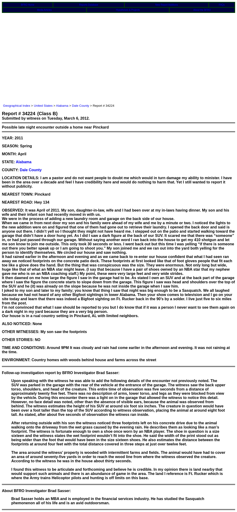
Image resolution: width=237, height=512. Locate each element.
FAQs (222, 5)
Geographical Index (16, 105)
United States (43, 105)
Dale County (80, 105)
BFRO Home (27, 5)
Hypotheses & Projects (128, 10)
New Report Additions (166, 5)
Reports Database (88, 5)
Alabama (62, 105)
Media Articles (44, 10)
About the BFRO (201, 10)
